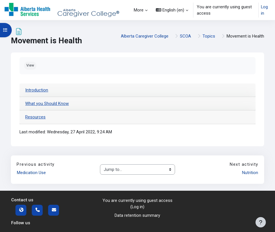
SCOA (185, 36)
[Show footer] (261, 222)
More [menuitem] (139, 10)
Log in (264, 10)
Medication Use (31, 172)
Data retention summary (137, 215)
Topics (209, 36)
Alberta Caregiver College (144, 36)
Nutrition (250, 172)
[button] (172, 10)
